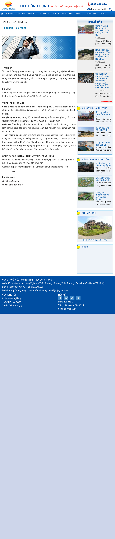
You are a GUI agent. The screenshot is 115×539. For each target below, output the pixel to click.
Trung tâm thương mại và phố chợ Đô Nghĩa (102, 195)
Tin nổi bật (94, 21)
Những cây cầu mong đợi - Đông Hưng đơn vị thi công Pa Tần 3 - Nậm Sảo (103, 54)
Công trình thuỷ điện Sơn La (103, 143)
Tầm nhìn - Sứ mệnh (11, 302)
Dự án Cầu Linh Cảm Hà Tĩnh (102, 129)
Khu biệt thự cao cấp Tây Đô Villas (103, 179)
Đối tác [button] (56, 14)
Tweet (13, 171)
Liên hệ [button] (102, 14)
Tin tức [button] (10, 15)
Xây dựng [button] (33, 15)
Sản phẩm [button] (45, 15)
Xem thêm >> (106, 102)
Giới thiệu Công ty (11, 181)
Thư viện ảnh (89, 213)
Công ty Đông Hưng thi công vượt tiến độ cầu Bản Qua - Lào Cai (102, 30)
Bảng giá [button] (80, 14)
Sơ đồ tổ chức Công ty (13, 185)
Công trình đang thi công (96, 159)
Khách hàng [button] (67, 14)
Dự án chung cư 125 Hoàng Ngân (103, 164)
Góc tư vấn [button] (91, 14)
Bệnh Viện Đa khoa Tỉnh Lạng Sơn (103, 114)
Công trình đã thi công (94, 108)
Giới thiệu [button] (21, 14)
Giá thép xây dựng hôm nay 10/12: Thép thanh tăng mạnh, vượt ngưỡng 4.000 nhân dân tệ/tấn (102, 81)
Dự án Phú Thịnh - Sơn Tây (95, 240)
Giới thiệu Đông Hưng (11, 298)
